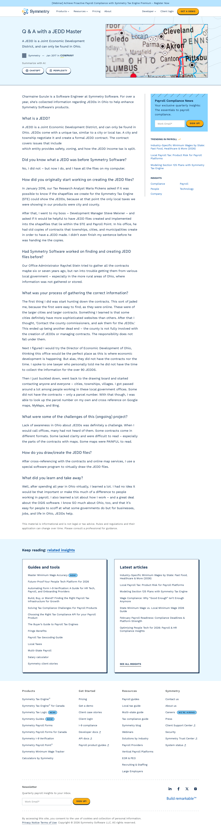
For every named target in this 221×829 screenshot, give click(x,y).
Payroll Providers (132, 745)
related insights (61, 550)
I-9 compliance (88, 725)
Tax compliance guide (135, 718)
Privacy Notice (31, 822)
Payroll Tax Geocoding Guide (45, 637)
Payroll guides (130, 699)
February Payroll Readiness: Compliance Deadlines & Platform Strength (152, 619)
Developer (149, 11)
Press (168, 718)
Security (170, 732)
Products (63, 11)
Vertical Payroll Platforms (137, 751)
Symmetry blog (131, 725)
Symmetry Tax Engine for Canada (43, 705)
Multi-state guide (132, 712)
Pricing (96, 11)
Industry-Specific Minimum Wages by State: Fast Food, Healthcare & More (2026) (153, 577)
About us (170, 705)
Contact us (172, 699)
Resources (81, 11)
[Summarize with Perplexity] (58, 70)
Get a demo (188, 11)
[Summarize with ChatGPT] (33, 70)
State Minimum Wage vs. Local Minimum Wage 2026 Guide (152, 609)
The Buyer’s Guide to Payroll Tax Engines (53, 624)
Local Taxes (35, 644)
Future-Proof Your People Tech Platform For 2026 (58, 581)
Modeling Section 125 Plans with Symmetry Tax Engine (154, 591)
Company (67, 55)
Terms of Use (48, 822)
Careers (181, 712)
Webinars (127, 732)
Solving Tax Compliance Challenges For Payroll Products (62, 607)
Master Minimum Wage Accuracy (53, 575)
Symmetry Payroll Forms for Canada (44, 732)
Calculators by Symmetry (37, 758)
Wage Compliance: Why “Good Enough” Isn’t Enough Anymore (152, 600)
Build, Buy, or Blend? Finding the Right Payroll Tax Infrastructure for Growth (58, 600)
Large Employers (132, 771)
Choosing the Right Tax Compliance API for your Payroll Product (62, 616)
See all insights (130, 664)
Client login (167, 11)
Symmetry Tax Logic (39, 712)
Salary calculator (38, 657)
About (107, 11)
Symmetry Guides (38, 719)
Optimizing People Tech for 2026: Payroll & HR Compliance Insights (148, 629)
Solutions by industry (135, 738)
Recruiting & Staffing (134, 764)
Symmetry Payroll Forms (37, 725)
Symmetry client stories (43, 663)
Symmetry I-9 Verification (38, 738)
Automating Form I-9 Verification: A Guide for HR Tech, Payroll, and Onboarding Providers (61, 590)
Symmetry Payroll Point (37, 745)
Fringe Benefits (37, 630)
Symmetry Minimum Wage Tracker (43, 751)
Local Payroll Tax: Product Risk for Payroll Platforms (152, 585)
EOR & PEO (129, 758)
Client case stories (90, 712)
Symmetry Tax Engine (36, 699)
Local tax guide (131, 705)
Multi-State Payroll (40, 650)
